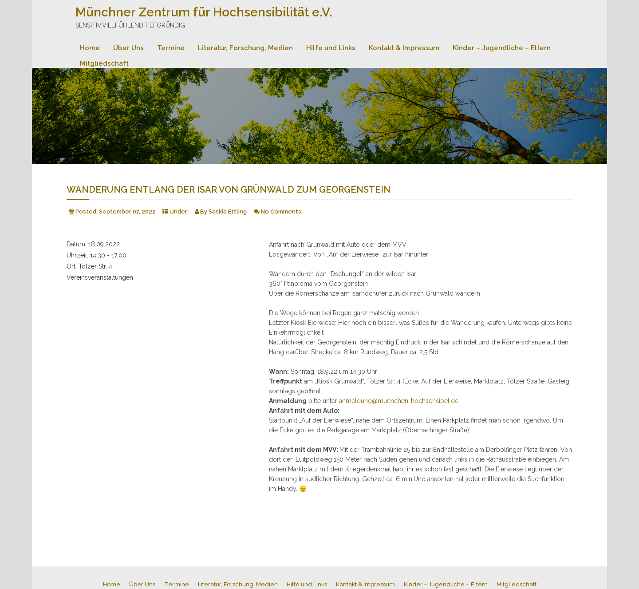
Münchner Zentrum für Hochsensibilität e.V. (203, 12)
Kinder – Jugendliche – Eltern (502, 48)
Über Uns (128, 48)
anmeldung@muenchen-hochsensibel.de (398, 400)
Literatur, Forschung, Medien (245, 48)
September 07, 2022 (127, 211)
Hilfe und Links (330, 48)
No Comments (281, 211)
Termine (171, 48)
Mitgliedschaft (104, 63)
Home (90, 48)
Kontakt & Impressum (404, 48)
